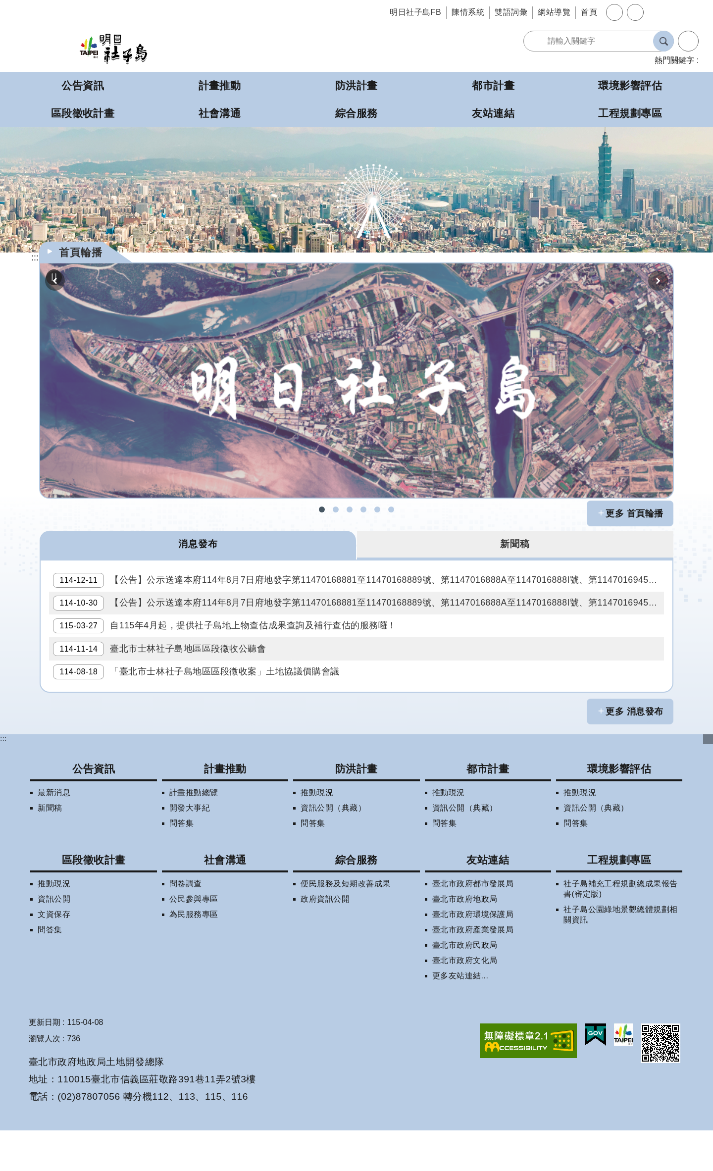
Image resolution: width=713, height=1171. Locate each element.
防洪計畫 (356, 809)
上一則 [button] (55, 281)
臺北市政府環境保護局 (473, 955)
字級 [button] (614, 12)
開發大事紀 (189, 848)
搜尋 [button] (663, 41)
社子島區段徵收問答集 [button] (350, 509)
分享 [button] (635, 12)
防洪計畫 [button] (356, 85)
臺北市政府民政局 (465, 985)
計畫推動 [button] (220, 85)
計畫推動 (225, 809)
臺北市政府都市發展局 (473, 924)
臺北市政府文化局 (465, 1001)
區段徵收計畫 (94, 900)
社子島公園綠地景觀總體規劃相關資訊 (620, 955)
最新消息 (54, 833)
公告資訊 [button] (82, 85)
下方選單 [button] (708, 779)
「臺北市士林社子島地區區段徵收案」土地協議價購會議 (200, 708)
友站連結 (487, 900)
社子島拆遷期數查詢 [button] (336, 509)
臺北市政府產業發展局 (473, 970)
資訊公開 (54, 939)
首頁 (589, 12)
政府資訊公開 (325, 939)
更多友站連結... (460, 1016)
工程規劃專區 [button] (630, 113)
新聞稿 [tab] (515, 544)
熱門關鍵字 (674, 60)
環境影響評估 (619, 809)
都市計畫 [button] (493, 85)
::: (3, 778)
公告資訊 (93, 809)
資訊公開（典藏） (333, 848)
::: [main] (35, 257)
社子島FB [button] (322, 509)
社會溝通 (225, 900)
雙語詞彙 (511, 12)
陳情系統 (468, 12)
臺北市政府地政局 (465, 939)
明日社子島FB (415, 12)
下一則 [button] (658, 281)
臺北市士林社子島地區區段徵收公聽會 (163, 677)
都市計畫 (487, 809)
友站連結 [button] (493, 113)
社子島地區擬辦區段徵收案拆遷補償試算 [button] (363, 509)
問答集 (181, 864)
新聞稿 (50, 848)
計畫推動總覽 (193, 833)
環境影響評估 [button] (630, 85)
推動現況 (317, 833)
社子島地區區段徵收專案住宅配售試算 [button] (391, 509)
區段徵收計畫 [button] (83, 113)
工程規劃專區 (619, 900)
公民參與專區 (193, 939)
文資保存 (54, 955)
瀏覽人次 (44, 1079)
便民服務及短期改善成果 (345, 924)
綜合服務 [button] (356, 113)
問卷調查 (185, 924)
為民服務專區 (193, 955)
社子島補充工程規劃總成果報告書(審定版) (620, 929)
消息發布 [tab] (198, 544)
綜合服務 (356, 900)
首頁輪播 (80, 252)
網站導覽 (554, 12)
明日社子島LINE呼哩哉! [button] (377, 509)
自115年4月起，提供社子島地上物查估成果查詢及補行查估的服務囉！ (229, 647)
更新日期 (44, 1063)
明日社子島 (113, 48)
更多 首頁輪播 (634, 513)
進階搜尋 (688, 41)
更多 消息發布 (634, 752)
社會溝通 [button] (220, 113)
